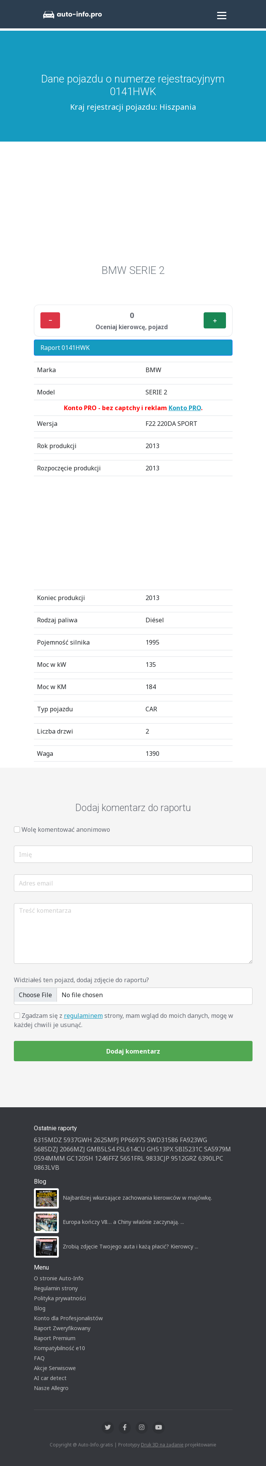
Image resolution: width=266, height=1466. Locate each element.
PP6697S (133, 1140)
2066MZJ (72, 1149)
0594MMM (49, 1158)
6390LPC (210, 1158)
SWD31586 (162, 1140)
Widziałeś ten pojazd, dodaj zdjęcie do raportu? (81, 980)
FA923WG (193, 1140)
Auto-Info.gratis (95, 1444)
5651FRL (132, 1158)
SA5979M (217, 1149)
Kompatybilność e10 (59, 1348)
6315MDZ (48, 1140)
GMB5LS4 (101, 1149)
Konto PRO (185, 408)
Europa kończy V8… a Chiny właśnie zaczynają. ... (123, 1221)
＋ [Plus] (215, 320)
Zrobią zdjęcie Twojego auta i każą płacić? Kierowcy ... (130, 1246)
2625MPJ (106, 1140)
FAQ (39, 1358)
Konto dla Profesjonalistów (68, 1318)
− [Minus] (50, 320)
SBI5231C (188, 1149)
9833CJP (157, 1158)
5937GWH (78, 1140)
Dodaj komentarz (133, 1051)
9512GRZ (184, 1158)
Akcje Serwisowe (55, 1368)
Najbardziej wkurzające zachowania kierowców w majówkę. (137, 1197)
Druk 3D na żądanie (162, 1444)
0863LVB (46, 1167)
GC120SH (80, 1158)
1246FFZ (107, 1158)
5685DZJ (46, 1149)
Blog (39, 1308)
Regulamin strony (56, 1288)
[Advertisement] (133, 207)
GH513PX (160, 1149)
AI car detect (50, 1378)
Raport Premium (54, 1338)
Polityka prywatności (60, 1298)
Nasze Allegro (51, 1388)
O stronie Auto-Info (59, 1278)
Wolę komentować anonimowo (66, 829)
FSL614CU (130, 1149)
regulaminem (83, 1015)
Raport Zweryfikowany (62, 1328)
